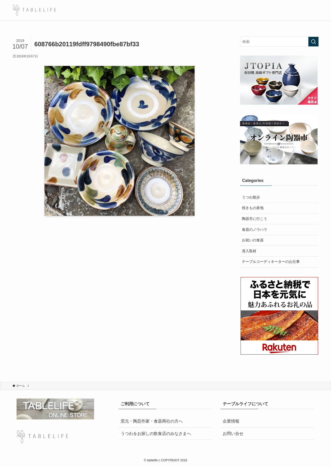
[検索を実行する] (313, 42)
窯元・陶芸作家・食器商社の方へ (152, 421)
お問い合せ (233, 433)
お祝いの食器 (253, 240)
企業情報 (231, 421)
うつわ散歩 (251, 197)
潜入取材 (249, 251)
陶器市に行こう (254, 219)
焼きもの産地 (253, 208)
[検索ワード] (279, 42)
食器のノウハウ (254, 229)
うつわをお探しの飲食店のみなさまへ (156, 433)
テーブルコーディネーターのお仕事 (271, 261)
